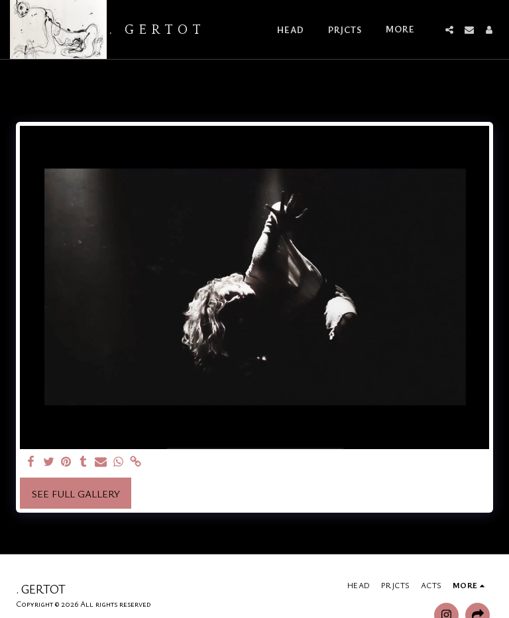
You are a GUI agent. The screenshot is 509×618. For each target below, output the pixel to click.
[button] (449, 29)
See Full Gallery (76, 493)
